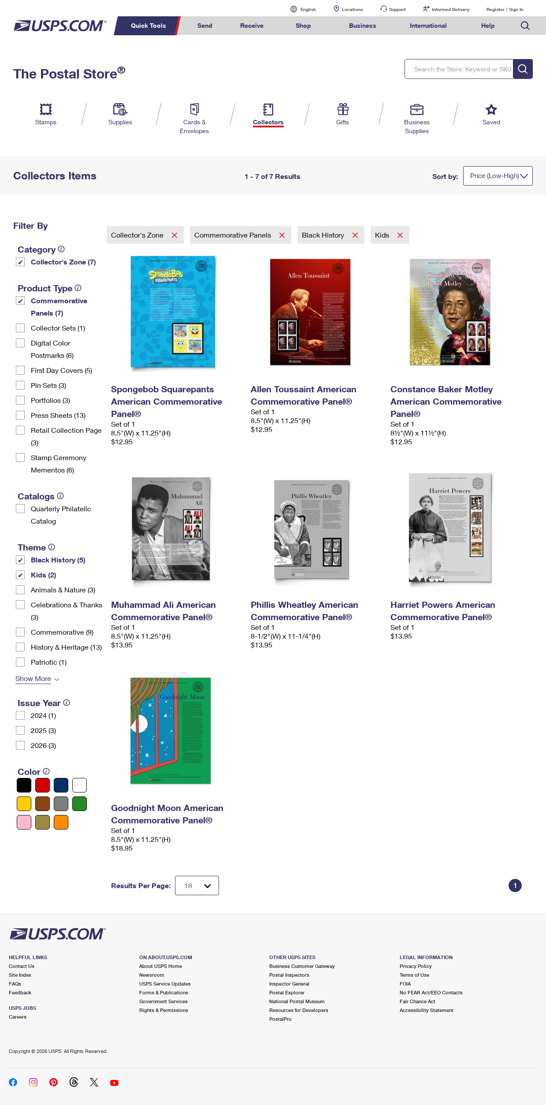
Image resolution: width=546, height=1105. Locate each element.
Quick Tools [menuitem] (148, 25)
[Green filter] (79, 803)
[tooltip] (61, 249)
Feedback (20, 992)
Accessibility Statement (426, 1010)
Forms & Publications (163, 992)
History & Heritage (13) (66, 647)
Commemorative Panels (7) (59, 306)
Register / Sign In (505, 9)
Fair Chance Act (417, 1001)
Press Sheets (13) (58, 415)
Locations (352, 9)
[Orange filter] (61, 822)
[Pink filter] (24, 822)
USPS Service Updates (165, 983)
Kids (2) (43, 574)
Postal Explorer (287, 992)
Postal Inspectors (289, 975)
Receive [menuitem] (252, 25)
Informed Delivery (450, 9)
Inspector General (289, 983)
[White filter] (79, 785)
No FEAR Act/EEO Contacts (431, 992)
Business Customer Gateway (302, 966)
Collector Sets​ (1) (58, 328)
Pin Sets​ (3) (48, 385)
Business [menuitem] (362, 25)
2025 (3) (43, 730)
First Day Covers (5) (61, 370)
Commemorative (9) (62, 632)
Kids (383, 235)
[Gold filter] (42, 822)
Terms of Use (414, 975)
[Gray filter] (61, 803)
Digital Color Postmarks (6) (52, 349)
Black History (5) (58, 559)
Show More (33, 678)
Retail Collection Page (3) (66, 436)
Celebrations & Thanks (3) (66, 610)
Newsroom (151, 975)
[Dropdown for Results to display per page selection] (197, 885)
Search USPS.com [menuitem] (525, 25)
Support (397, 9)
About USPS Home (160, 966)
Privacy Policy (416, 966)
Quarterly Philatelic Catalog (61, 514)
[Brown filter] (42, 803)
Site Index (20, 975)
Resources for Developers (298, 1010)
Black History (324, 235)
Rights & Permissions (163, 1010)
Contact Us (21, 966)
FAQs (15, 983)
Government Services (163, 1001)
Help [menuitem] (488, 25)
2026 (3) (43, 745)
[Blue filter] (61, 785)
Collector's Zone (138, 235)
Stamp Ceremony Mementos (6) (58, 463)
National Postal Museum (297, 1001)
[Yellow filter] (24, 803)
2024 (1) (43, 715)
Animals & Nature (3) (63, 589)
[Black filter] (24, 785)
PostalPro (280, 1019)
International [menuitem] (428, 25)
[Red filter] (42, 785)
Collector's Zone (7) (63, 261)
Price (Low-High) (494, 175)
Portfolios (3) (50, 400)
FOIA (405, 983)
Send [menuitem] (204, 25)
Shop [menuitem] (303, 25)
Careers (17, 1016)
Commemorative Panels (233, 235)
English (299, 9)
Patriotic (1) (49, 662)
